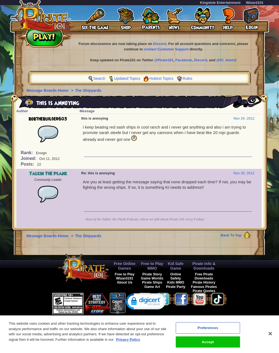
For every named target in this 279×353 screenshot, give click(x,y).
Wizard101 (254, 3)
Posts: (28, 164)
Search (99, 78)
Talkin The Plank (48, 174)
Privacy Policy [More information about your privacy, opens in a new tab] (128, 342)
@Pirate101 (164, 60)
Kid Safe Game (176, 265)
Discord (159, 44)
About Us (124, 282)
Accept (208, 344)
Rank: (27, 152)
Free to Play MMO (152, 265)
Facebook (183, 60)
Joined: (29, 158)
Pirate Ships (152, 282)
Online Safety (175, 276)
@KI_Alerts (225, 60)
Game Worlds (152, 278)
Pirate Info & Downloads (204, 265)
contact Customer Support (166, 49)
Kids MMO (175, 282)
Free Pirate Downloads (204, 276)
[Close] (270, 336)
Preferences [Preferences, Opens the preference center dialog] (208, 330)
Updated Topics (127, 78)
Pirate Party (175, 287)
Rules (187, 78)
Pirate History (204, 282)
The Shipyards (88, 90)
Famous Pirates (204, 287)
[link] (146, 302)
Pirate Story (152, 274)
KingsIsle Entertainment (220, 3)
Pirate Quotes (204, 291)
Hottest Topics (162, 78)
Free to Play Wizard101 (125, 276)
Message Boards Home (47, 90)
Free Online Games (124, 265)
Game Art (152, 287)
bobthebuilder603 (48, 119)
